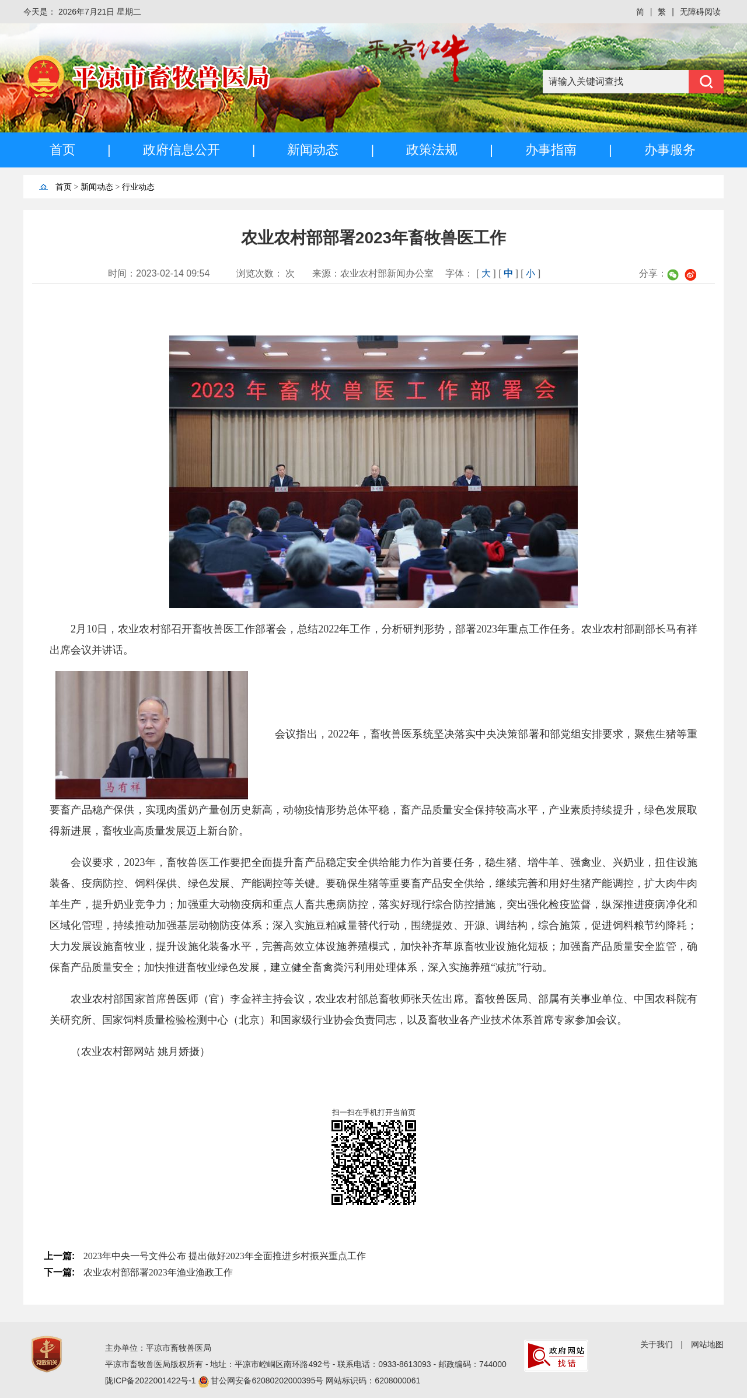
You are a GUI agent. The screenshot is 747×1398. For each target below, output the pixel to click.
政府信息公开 (181, 149)
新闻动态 (312, 149)
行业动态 (138, 187)
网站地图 (707, 1344)
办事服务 (670, 149)
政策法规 (432, 149)
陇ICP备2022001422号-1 (151, 1380)
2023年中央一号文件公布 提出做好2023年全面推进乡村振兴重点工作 (224, 1256)
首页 (62, 149)
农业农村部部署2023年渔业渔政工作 (158, 1272)
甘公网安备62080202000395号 (268, 1380)
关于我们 (656, 1344)
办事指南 (551, 149)
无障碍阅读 (700, 11)
